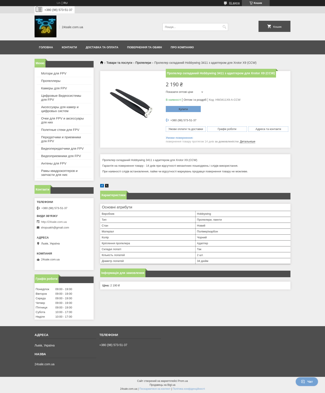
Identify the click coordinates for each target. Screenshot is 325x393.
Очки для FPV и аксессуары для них (62, 120)
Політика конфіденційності (189, 388)
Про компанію (182, 47)
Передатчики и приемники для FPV (61, 139)
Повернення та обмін (144, 47)
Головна (46, 47)
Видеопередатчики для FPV (62, 148)
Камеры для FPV (54, 88)
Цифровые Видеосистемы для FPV (61, 97)
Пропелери (143, 62)
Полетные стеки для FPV (60, 130)
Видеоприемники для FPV (61, 156)
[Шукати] (224, 27)
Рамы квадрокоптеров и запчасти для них (59, 173)
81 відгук (234, 3)
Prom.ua (183, 381)
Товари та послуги (119, 62)
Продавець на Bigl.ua (162, 384)
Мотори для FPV (53, 73)
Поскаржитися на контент (154, 388)
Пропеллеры (50, 81)
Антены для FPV (53, 163)
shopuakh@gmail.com (55, 227)
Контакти (69, 47)
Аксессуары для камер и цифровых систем (60, 109)
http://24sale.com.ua (54, 221)
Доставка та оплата (102, 47)
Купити (183, 109)
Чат (307, 382)
